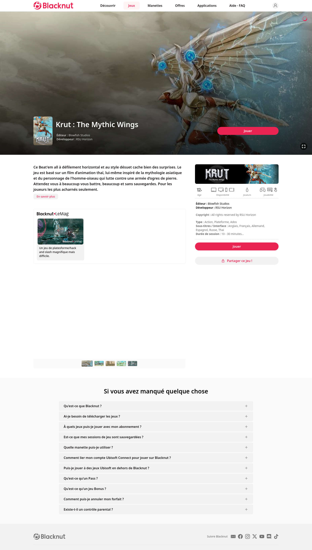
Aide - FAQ (237, 5)
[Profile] (275, 5)
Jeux (131, 5)
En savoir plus (46, 196)
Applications (206, 5)
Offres (180, 5)
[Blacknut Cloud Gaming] (53, 6)
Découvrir (107, 5)
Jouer (248, 131)
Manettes (155, 5)
